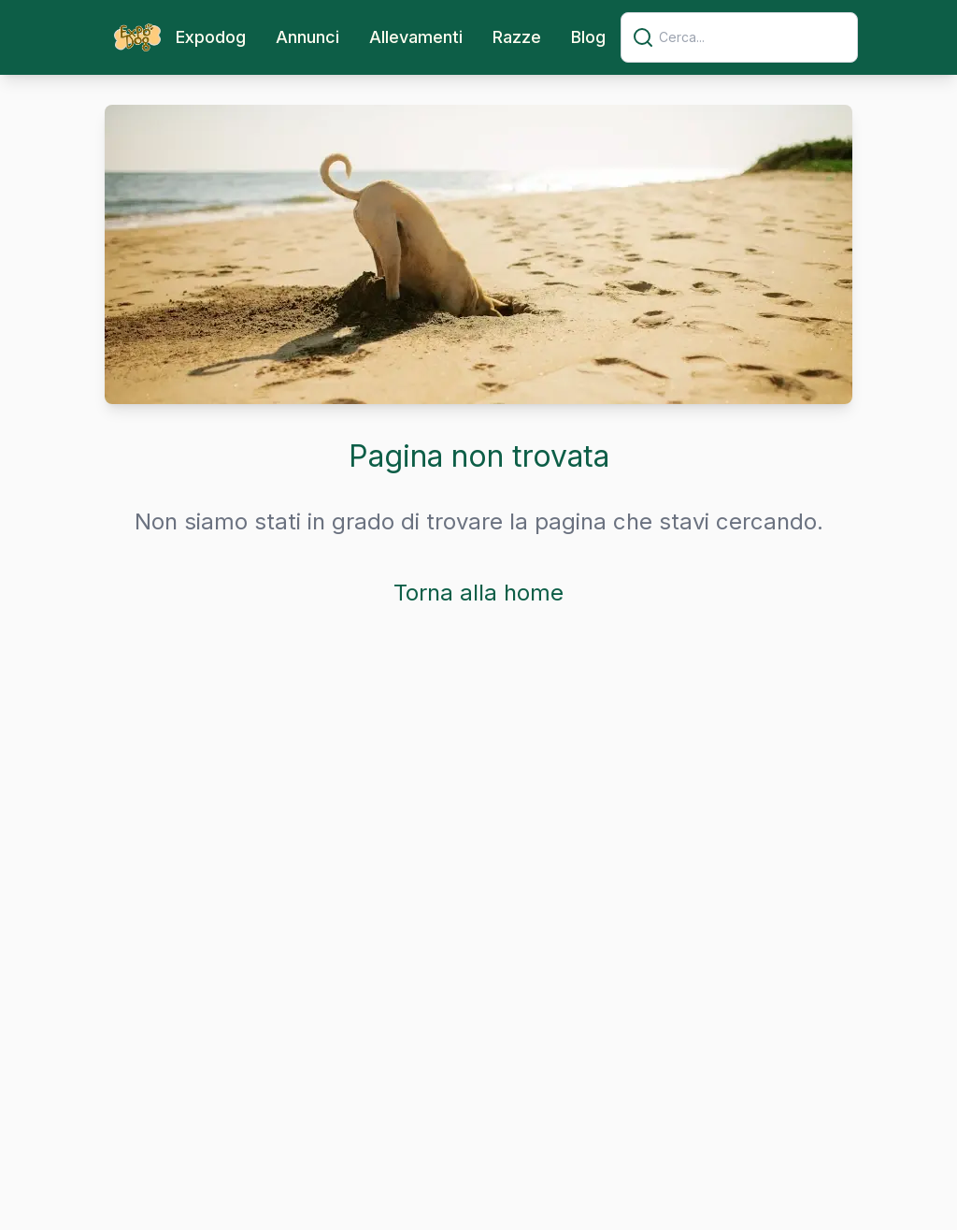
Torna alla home (478, 592)
